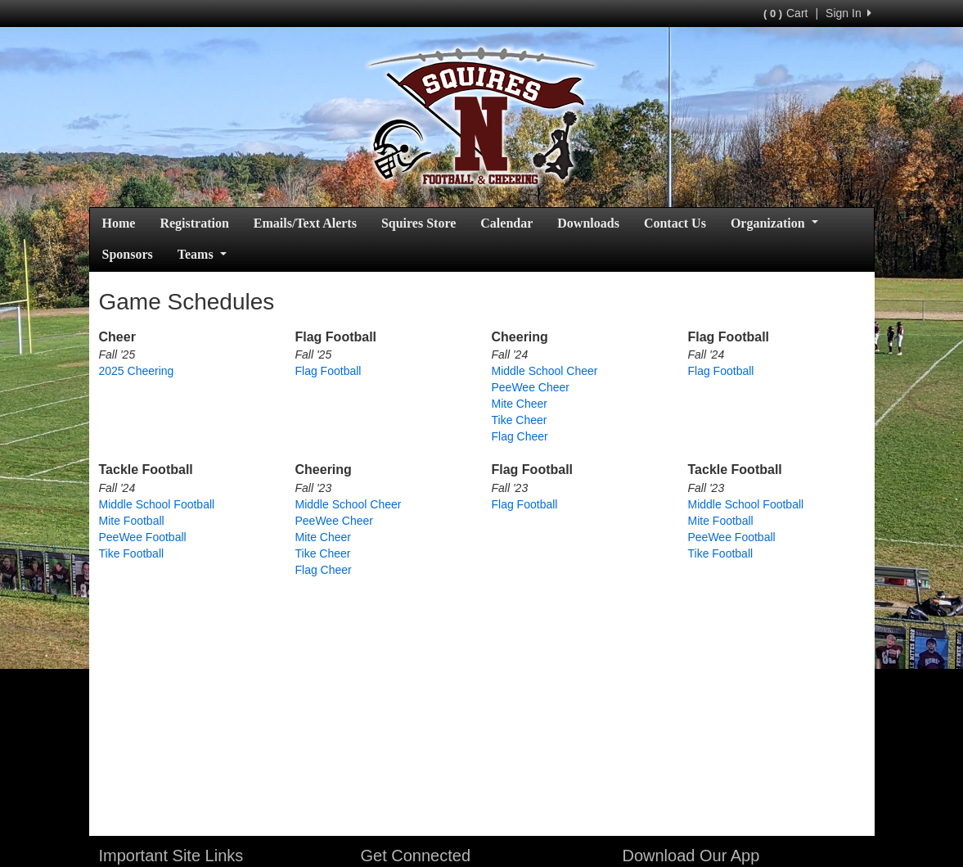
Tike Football (131, 553)
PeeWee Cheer (530, 387)
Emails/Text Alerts (305, 223)
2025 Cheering (136, 370)
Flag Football (328, 370)
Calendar (506, 223)
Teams (202, 254)
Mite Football (131, 520)
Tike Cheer (519, 420)
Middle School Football (157, 504)
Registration (194, 223)
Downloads (588, 223)
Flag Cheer (520, 436)
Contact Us (675, 223)
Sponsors (127, 254)
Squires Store (418, 223)
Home (119, 223)
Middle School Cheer (545, 370)
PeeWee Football (143, 537)
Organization (774, 223)
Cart (785, 13)
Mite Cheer (519, 403)
